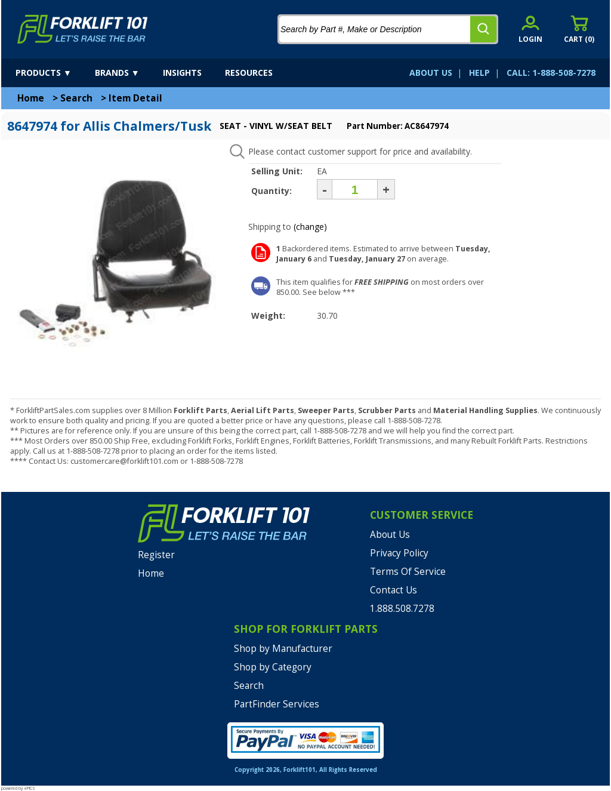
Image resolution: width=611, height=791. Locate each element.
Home (30, 98)
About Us (390, 534)
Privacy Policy (399, 553)
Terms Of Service (408, 571)
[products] (54, 73)
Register (156, 555)
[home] (83, 29)
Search (76, 98)
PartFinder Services (276, 704)
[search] (483, 29)
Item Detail (135, 98)
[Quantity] (354, 189)
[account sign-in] (530, 29)
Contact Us (393, 590)
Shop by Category (272, 667)
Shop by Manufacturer (283, 648)
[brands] (128, 73)
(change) (310, 226)
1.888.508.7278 (402, 608)
